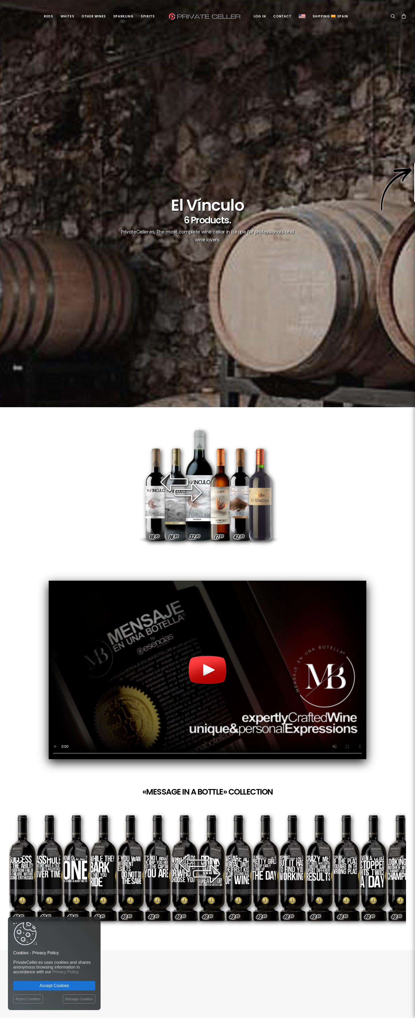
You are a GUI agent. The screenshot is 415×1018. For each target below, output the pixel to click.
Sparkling (123, 16)
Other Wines (94, 16)
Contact (282, 16)
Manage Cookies (79, 999)
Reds (48, 16)
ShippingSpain (330, 16)
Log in (260, 16)
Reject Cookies (28, 999)
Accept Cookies (54, 985)
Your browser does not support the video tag (207, 670)
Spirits (148, 16)
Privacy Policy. (66, 972)
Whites (67, 16)
